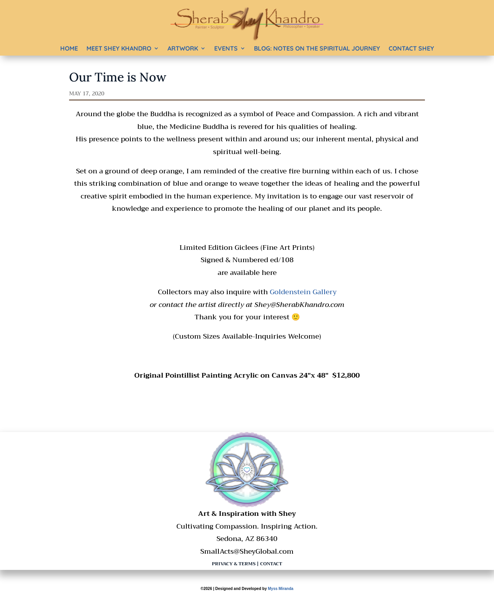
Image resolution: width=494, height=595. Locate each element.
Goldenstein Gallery (303, 292)
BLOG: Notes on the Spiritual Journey (317, 48)
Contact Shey (411, 48)
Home (69, 48)
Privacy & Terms (233, 564)
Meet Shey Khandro (118, 48)
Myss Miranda (280, 589)
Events (226, 48)
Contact (271, 564)
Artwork (182, 48)
